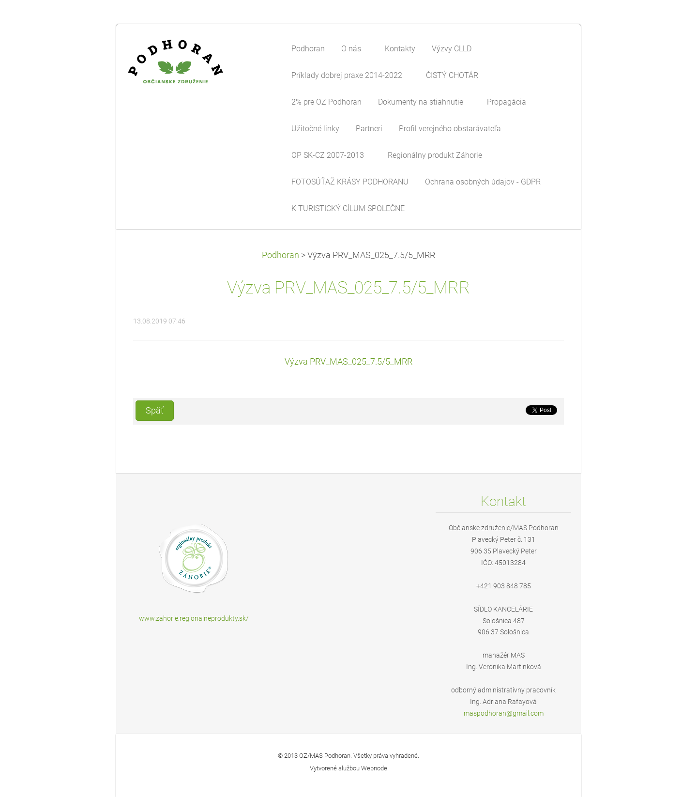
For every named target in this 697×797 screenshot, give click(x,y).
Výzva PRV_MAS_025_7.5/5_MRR (348, 362)
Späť (155, 410)
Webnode (374, 768)
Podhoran (280, 255)
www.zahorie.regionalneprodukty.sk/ (194, 618)
